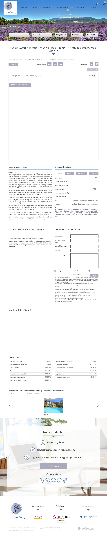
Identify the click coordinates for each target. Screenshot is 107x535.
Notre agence (79, 7)
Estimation (47, 7)
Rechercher (92, 35)
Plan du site (11, 530)
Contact (92, 7)
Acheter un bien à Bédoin (20, 59)
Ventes (34, 7)
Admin (10, 531)
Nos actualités (62, 7)
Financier (94, 173)
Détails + (70, 173)
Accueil (24, 7)
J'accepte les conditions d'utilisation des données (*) (73, 271)
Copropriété (81, 173)
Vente (13, 26)
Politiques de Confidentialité (82, 299)
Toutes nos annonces (17, 531)
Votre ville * (59, 250)
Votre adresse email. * (60, 241)
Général (59, 173)
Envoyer (94, 275)
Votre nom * (59, 236)
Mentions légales (19, 530)
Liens (33, 530)
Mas (30, 59)
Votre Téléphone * (61, 246)
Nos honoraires (27, 530)
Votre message (60, 255)
